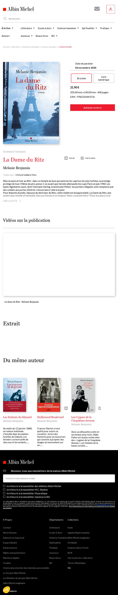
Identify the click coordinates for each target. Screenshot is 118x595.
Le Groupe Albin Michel (14, 558)
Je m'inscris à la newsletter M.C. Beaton (27, 475)
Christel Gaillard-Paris (26, 175)
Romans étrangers (49, 47)
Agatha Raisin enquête (79, 518)
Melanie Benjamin (16, 168)
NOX (70, 538)
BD (50, 548)
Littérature (15, 47)
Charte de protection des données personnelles (26, 553)
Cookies (7, 548)
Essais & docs (55, 518)
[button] (6, 589)
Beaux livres (55, 543)
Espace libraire (10, 528)
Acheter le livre (93, 107)
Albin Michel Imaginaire (14, 568)
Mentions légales (11, 543)
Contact (7, 513)
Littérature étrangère (31, 47)
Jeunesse (54, 538)
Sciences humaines (58, 523)
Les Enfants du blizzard (17, 417)
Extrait (70, 158)
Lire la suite (12, 201)
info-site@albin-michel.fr (105, 490)
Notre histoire (10, 518)
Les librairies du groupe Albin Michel (20, 563)
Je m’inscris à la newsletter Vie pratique (26, 478)
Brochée (81, 78)
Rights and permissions (14, 538)
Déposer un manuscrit (13, 523)
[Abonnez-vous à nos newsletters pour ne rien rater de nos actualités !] (95, 8)
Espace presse (10, 533)
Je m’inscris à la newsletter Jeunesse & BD (28, 482)
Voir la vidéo (88, 158)
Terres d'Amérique (76, 548)
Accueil (6, 47)
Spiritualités (55, 528)
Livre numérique (103, 78)
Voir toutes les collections (80, 543)
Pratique (53, 533)
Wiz (69, 553)
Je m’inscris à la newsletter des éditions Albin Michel (33, 471)
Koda (70, 513)
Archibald (72, 528)
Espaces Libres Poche (78, 533)
